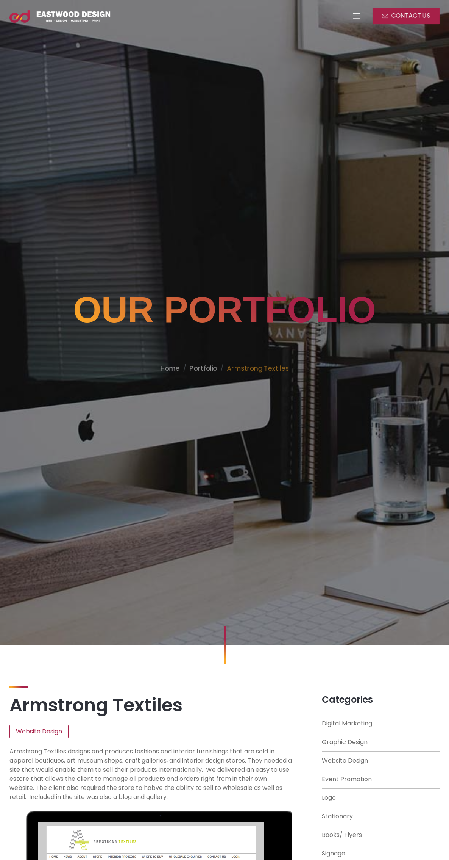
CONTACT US (412, 15)
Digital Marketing (347, 723)
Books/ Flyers (342, 834)
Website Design (345, 760)
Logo (329, 797)
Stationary (337, 816)
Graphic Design (345, 742)
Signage (333, 853)
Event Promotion (347, 779)
